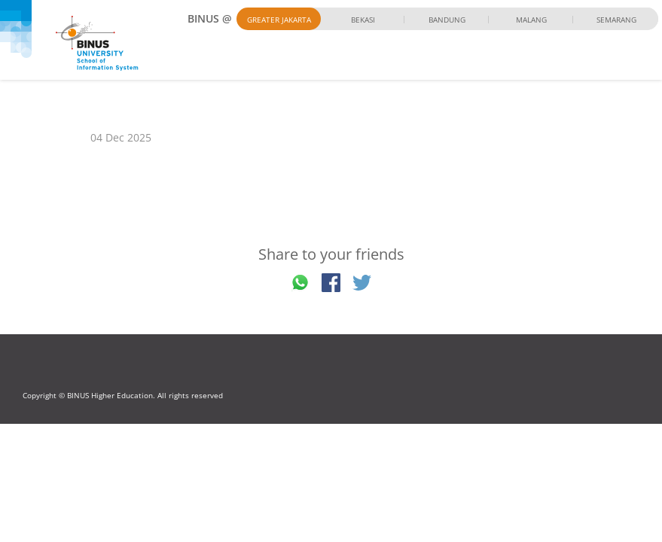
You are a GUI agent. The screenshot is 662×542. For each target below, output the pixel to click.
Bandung (447, 19)
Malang (531, 19)
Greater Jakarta (279, 19)
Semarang (616, 19)
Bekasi (363, 19)
